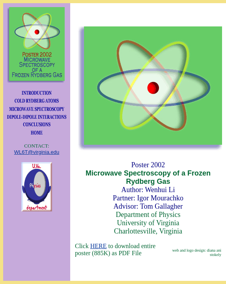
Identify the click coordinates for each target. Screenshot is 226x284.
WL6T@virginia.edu (36, 152)
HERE (98, 246)
